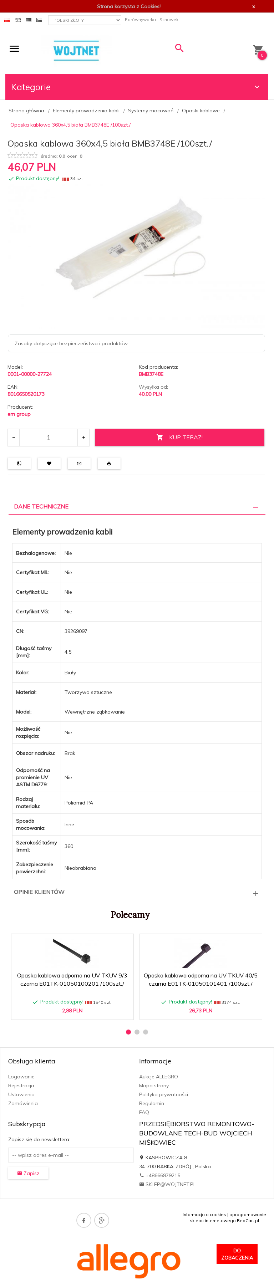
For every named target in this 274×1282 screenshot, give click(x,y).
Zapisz (28, 1173)
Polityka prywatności (163, 1094)
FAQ (144, 1112)
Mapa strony (154, 1085)
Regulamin (151, 1103)
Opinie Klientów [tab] (39, 891)
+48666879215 (159, 1175)
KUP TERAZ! (179, 437)
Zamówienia (23, 1103)
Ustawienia (21, 1094)
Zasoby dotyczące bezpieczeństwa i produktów (71, 343)
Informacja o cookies (204, 1214)
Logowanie (21, 1076)
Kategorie (136, 86)
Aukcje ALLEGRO (158, 1076)
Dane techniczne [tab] (41, 506)
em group (19, 414)
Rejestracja (21, 1085)
